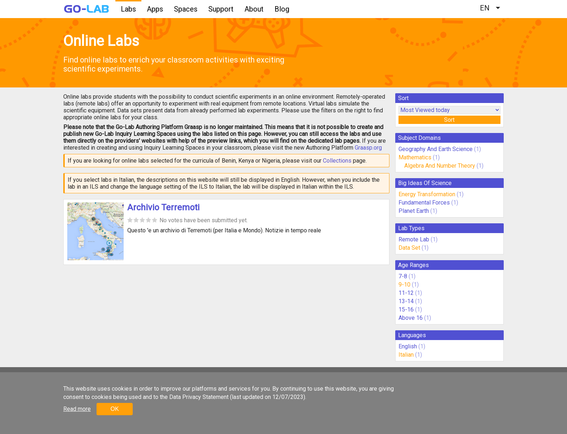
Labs (128, 9)
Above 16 (410, 317)
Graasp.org (368, 147)
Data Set (409, 247)
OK (114, 409)
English (407, 346)
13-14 (406, 301)
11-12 (406, 292)
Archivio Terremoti (163, 207)
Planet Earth (413, 210)
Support (221, 9)
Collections (337, 160)
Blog (281, 9)
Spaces (185, 9)
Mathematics (414, 157)
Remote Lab (413, 239)
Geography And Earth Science (435, 149)
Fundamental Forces (424, 202)
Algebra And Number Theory (439, 165)
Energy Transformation (426, 194)
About (254, 9)
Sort (449, 119)
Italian (406, 354)
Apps (155, 9)
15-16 (406, 309)
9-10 (404, 284)
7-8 (402, 276)
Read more (77, 408)
